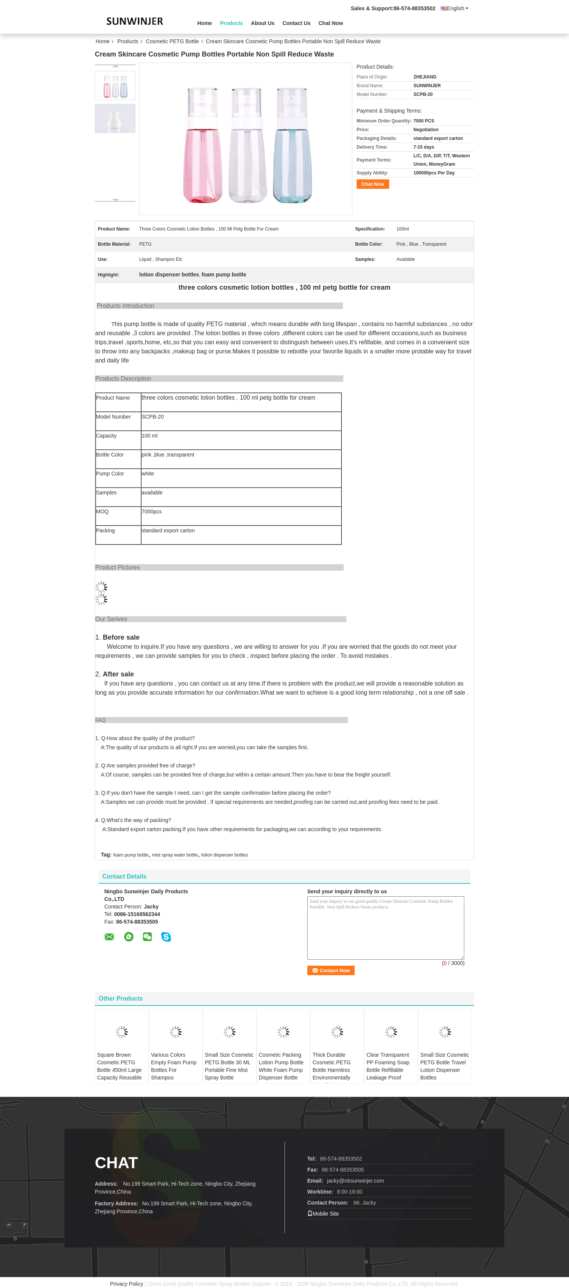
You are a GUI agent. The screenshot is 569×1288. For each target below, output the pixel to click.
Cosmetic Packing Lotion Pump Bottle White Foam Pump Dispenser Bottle (281, 1066)
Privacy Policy (126, 1284)
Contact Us (297, 23)
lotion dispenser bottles (224, 855)
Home (204, 23)
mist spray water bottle (175, 855)
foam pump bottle (130, 855)
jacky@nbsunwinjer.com (355, 1181)
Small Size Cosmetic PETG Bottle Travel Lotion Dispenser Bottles (444, 1066)
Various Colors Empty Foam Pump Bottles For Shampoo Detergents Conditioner (173, 1074)
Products (231, 23)
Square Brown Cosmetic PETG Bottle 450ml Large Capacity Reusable (119, 1066)
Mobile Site (323, 1214)
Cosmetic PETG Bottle (172, 41)
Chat (116, 1163)
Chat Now (331, 23)
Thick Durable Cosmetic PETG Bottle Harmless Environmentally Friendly (332, 1070)
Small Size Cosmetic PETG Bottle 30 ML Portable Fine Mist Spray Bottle (229, 1066)
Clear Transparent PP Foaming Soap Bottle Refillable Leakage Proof (387, 1066)
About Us (263, 23)
